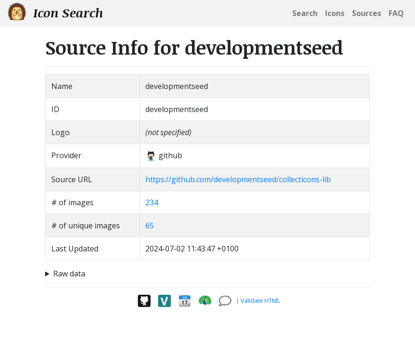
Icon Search (55, 12)
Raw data (69, 273)
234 (151, 202)
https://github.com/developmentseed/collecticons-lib (238, 179)
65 (149, 225)
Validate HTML (260, 300)
